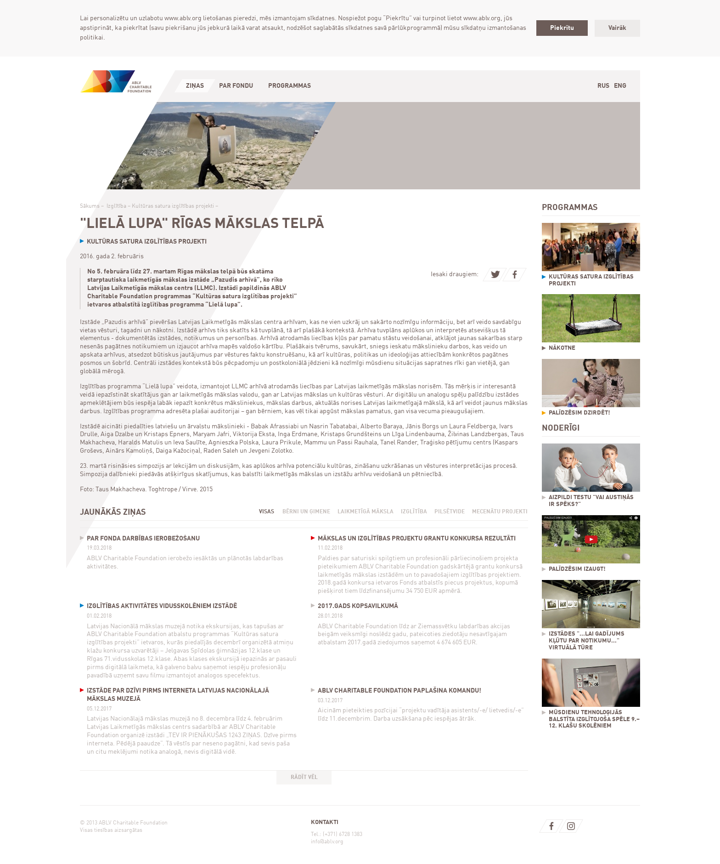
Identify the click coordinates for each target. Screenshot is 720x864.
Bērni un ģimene (306, 512)
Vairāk (617, 28)
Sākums (90, 206)
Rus (603, 86)
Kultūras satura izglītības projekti (173, 206)
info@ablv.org (327, 842)
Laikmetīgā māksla (366, 512)
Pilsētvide (449, 512)
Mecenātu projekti (500, 512)
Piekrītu (562, 28)
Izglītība (116, 206)
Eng (620, 86)
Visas (266, 512)
